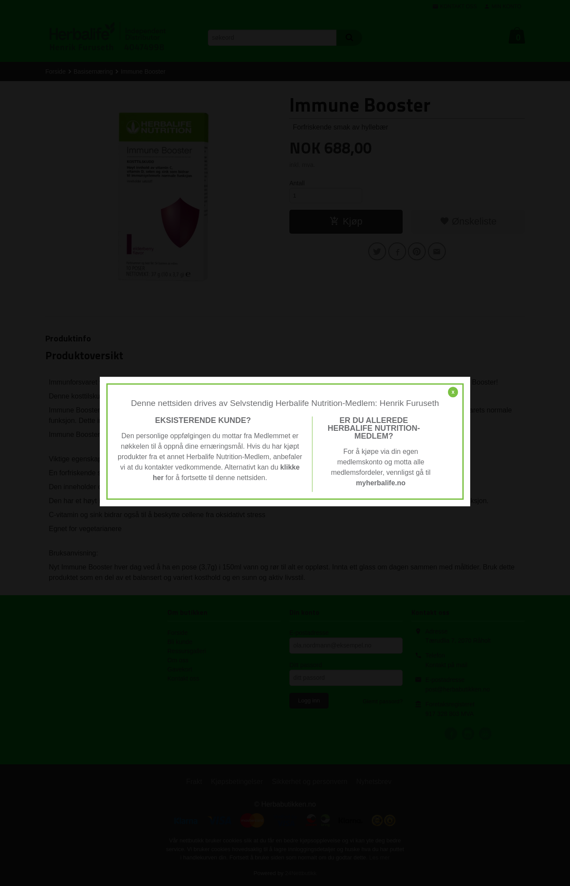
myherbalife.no (381, 483)
